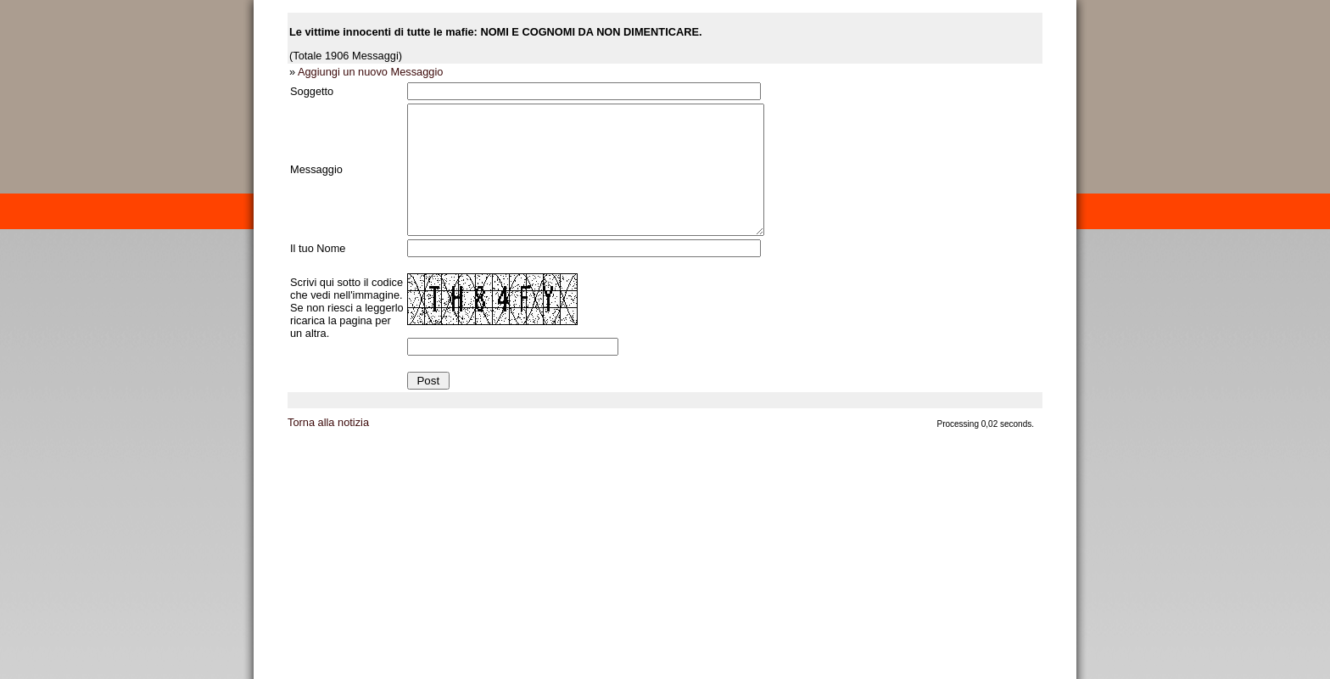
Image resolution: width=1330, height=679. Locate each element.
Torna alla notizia (328, 447)
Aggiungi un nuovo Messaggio (370, 71)
